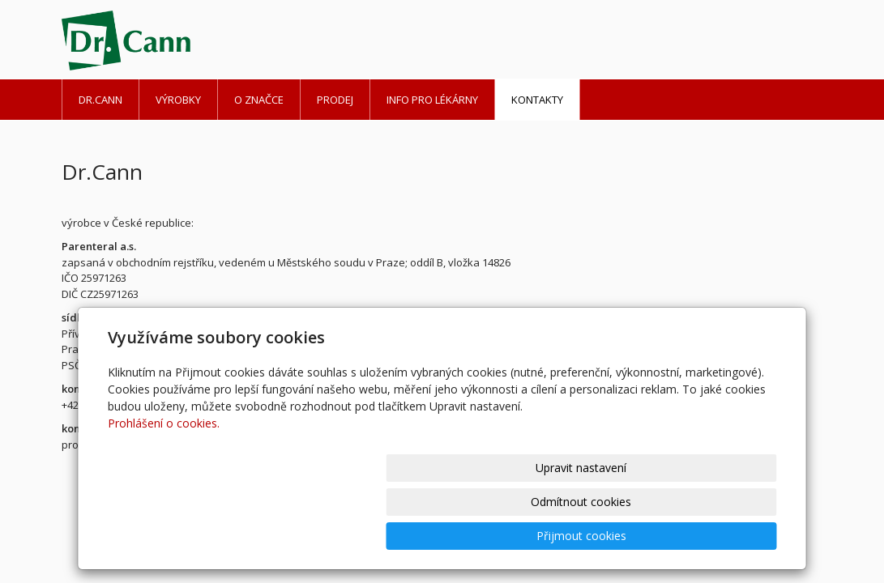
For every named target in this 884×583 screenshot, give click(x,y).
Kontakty (537, 99)
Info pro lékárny (432, 99)
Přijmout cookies (715, 535)
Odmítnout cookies (582, 535)
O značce (259, 99)
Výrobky (178, 99)
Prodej (335, 99)
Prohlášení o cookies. (164, 491)
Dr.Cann (100, 99)
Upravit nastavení (449, 535)
